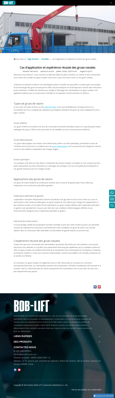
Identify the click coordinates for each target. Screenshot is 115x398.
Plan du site (75, 389)
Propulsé (88, 71)
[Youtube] (99, 287)
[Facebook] (95, 287)
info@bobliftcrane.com (26, 354)
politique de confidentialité (91, 389)
